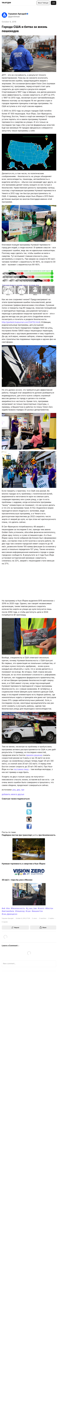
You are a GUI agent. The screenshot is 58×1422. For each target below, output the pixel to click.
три (22, 790)
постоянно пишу (21, 769)
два (18, 790)
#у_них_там (31, 908)
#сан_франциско (9, 914)
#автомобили (8, 911)
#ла (8, 908)
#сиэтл (41, 908)
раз (14, 790)
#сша (28, 911)
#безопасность (18, 908)
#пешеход (20, 911)
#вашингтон (37, 911)
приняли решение (34, 755)
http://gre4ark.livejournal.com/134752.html (21, 322)
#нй (3, 908)
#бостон (49, 908)
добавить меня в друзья (13, 794)
